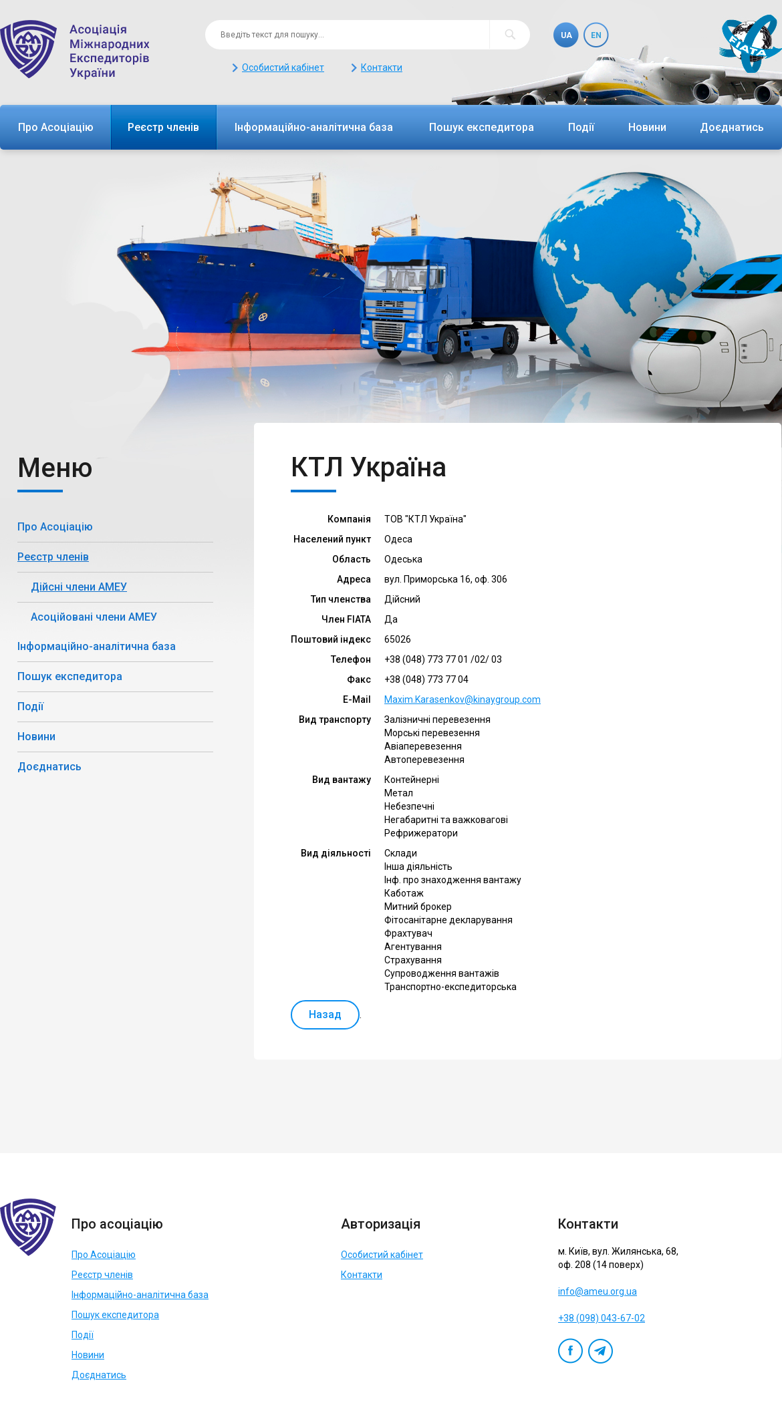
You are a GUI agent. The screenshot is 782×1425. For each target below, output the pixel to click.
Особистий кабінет (283, 67)
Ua (566, 35)
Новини (647, 127)
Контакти (381, 67)
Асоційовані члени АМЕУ (94, 617)
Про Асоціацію (56, 127)
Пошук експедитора (481, 127)
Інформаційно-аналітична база (314, 127)
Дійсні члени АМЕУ (79, 587)
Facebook (570, 1351)
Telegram (600, 1351)
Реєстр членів (163, 127)
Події (581, 127)
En (596, 35)
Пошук (509, 34)
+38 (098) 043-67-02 (601, 1318)
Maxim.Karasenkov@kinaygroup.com (462, 699)
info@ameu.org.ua (597, 1291)
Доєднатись (732, 127)
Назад (325, 1014)
